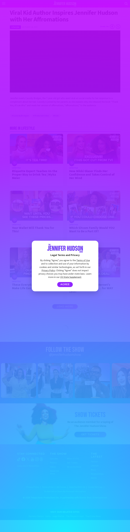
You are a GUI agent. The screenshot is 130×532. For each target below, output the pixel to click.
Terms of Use (83, 260)
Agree (65, 284)
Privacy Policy (48, 270)
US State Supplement (70, 277)
